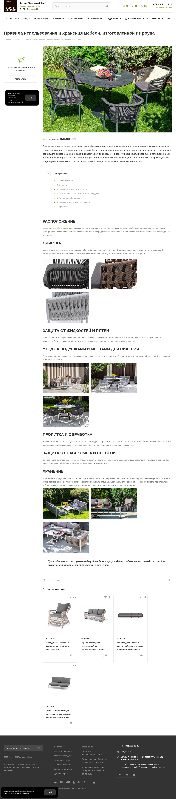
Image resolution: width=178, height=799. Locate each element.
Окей (30, 98)
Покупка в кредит (62, 756)
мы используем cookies (19, 793)
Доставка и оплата (63, 751)
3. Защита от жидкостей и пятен (72, 189)
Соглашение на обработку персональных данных (94, 761)
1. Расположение (65, 180)
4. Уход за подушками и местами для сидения (78, 193)
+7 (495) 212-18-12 (162, 4)
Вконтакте (120, 775)
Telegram (127, 775)
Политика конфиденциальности (92, 753)
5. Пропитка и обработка (68, 198)
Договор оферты (62, 773)
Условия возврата (62, 765)
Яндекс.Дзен (134, 775)
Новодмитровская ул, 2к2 (30, 6)
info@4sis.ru (126, 751)
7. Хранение (62, 206)
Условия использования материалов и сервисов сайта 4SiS (93, 770)
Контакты (58, 747)
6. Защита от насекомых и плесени (73, 202)
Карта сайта (87, 747)
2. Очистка (62, 185)
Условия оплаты (62, 760)
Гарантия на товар (63, 769)
